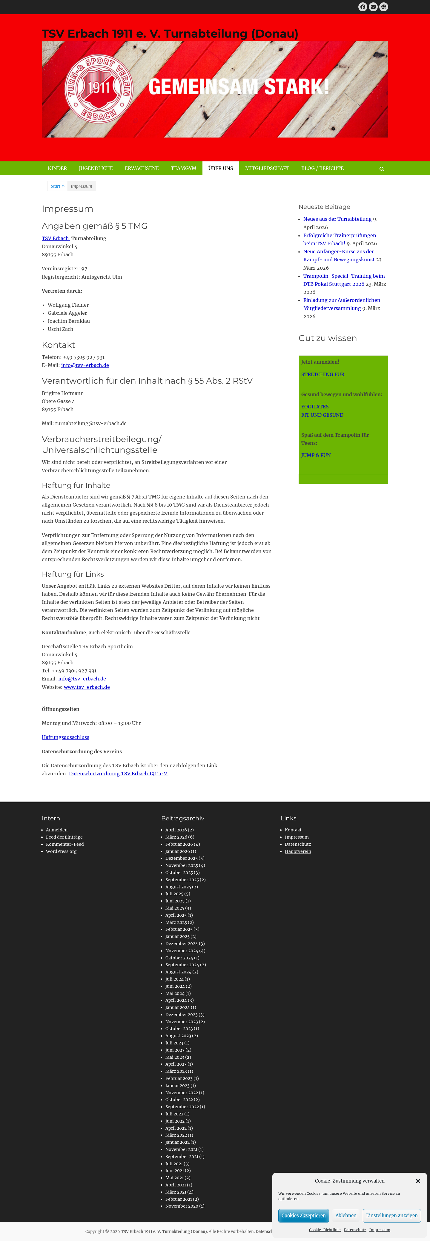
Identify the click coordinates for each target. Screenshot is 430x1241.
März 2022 (176, 1135)
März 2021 (175, 1192)
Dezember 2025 (181, 858)
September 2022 (182, 1106)
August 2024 (178, 972)
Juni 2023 (175, 1050)
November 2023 (181, 1021)
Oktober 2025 (179, 872)
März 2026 (176, 837)
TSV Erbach (56, 238)
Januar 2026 (177, 851)
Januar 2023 (177, 1085)
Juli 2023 (174, 1043)
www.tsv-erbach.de (87, 687)
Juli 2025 (174, 893)
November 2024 (181, 950)
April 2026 (176, 830)
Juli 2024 (174, 979)
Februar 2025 (179, 929)
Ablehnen (346, 1215)
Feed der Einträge (64, 837)
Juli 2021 (174, 1163)
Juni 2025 (175, 901)
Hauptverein (298, 851)
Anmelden (56, 830)
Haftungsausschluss (65, 737)
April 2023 (176, 1064)
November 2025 (181, 865)
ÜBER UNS (220, 168)
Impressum (379, 1230)
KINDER (57, 168)
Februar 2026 (179, 844)
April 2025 (176, 915)
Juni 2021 (174, 1170)
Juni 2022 (175, 1121)
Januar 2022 (177, 1142)
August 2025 (178, 887)
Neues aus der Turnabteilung (337, 219)
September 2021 (181, 1156)
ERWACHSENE (142, 168)
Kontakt (293, 830)
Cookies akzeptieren (304, 1215)
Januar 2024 (177, 1007)
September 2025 (182, 879)
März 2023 (176, 1071)
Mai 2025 (174, 908)
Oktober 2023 (179, 1028)
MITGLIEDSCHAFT (267, 168)
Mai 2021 (174, 1177)
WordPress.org (61, 851)
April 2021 (175, 1185)
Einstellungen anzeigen (392, 1215)
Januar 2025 (177, 936)
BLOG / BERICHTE (322, 168)
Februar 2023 (179, 1078)
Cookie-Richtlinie (325, 1230)
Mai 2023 (174, 1057)
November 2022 (181, 1092)
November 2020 (181, 1206)
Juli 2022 (174, 1114)
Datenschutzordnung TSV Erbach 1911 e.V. (118, 774)
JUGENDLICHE (96, 168)
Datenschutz (355, 1230)
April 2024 (176, 1000)
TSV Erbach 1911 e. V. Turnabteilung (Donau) (170, 34)
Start (57, 186)
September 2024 (182, 964)
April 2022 (176, 1128)
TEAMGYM (183, 168)
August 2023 (178, 1035)
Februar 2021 (178, 1199)
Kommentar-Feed (65, 844)
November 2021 (181, 1149)
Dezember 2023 (181, 1014)
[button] (418, 1181)
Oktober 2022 (179, 1099)
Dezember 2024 (181, 943)
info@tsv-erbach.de (85, 365)
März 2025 (176, 922)
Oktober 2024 (179, 958)
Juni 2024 (175, 986)
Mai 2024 (175, 993)
